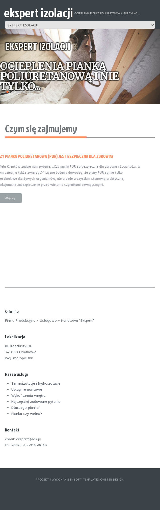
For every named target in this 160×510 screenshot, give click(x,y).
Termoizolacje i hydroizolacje (35, 383)
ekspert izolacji (38, 13)
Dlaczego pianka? (25, 407)
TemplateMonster (97, 479)
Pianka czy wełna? (26, 413)
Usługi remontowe (26, 389)
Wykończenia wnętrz (28, 395)
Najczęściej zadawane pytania (35, 401)
